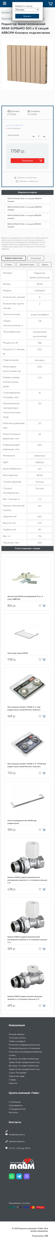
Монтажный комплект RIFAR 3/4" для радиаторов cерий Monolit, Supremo (23, 708)
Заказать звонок (17, 1141)
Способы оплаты (17, 1038)
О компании (15, 1102)
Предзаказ (27, 160)
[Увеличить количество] (44, 136)
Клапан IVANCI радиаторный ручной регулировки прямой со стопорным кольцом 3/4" (27, 939)
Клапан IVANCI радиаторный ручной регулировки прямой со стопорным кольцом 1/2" (27, 880)
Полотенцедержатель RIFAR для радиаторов (22, 822)
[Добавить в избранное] (39, 605)
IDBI (46, 1236)
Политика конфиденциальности (24, 1045)
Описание (36, 258)
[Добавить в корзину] (45, 605)
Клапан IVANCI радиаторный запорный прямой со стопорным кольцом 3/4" (24, 997)
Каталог (6, 12)
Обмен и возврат (17, 1041)
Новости (13, 1083)
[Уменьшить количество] (33, 136)
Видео (45, 264)
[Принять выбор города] (27, 16)
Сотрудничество (17, 1109)
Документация (27, 264)
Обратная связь (16, 1076)
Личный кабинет (17, 1034)
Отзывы (8, 264)
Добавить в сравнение (27, 178)
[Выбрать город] (27, 9)
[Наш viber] (27, 1177)
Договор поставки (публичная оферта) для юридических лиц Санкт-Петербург (24, 1069)
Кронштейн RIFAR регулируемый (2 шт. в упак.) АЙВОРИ (25, 597)
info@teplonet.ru (17, 1134)
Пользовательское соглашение (24, 1048)
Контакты (13, 1112)
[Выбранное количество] (39, 136)
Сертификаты (16, 1105)
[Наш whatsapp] (12, 1177)
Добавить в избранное (29, 181)
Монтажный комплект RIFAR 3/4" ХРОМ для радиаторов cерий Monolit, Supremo (26, 765)
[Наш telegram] (20, 1177)
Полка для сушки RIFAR (17, 653)
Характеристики (13, 258)
